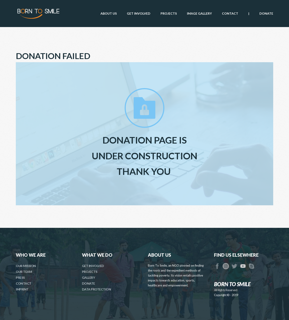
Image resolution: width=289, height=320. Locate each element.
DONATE (88, 283)
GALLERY (88, 277)
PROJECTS (89, 272)
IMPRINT (22, 289)
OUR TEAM (24, 272)
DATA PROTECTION (96, 289)
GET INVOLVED (93, 266)
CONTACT (23, 283)
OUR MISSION (26, 266)
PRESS (20, 277)
